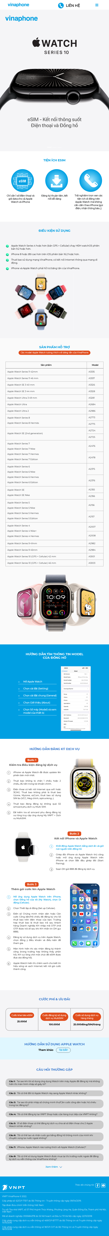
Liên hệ (69, 5)
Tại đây (63, 1050)
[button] (3, 80)
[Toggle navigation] (96, 5)
